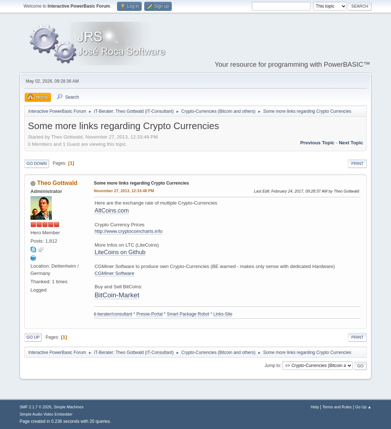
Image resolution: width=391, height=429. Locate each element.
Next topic (351, 142)
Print (357, 163)
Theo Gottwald (57, 183)
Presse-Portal (149, 314)
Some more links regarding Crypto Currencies (141, 183)
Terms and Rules (337, 407)
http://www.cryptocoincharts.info (128, 231)
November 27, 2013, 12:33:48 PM (124, 191)
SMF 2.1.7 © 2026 (35, 407)
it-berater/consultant (113, 314)
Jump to (272, 365)
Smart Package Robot (188, 314)
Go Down (36, 163)
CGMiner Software (114, 273)
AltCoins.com (112, 210)
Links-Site (223, 314)
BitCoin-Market (117, 295)
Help (315, 407)
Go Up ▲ (363, 407)
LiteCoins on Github (120, 252)
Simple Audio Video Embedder (46, 414)
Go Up (32, 337)
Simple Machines (68, 407)
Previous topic (317, 142)
